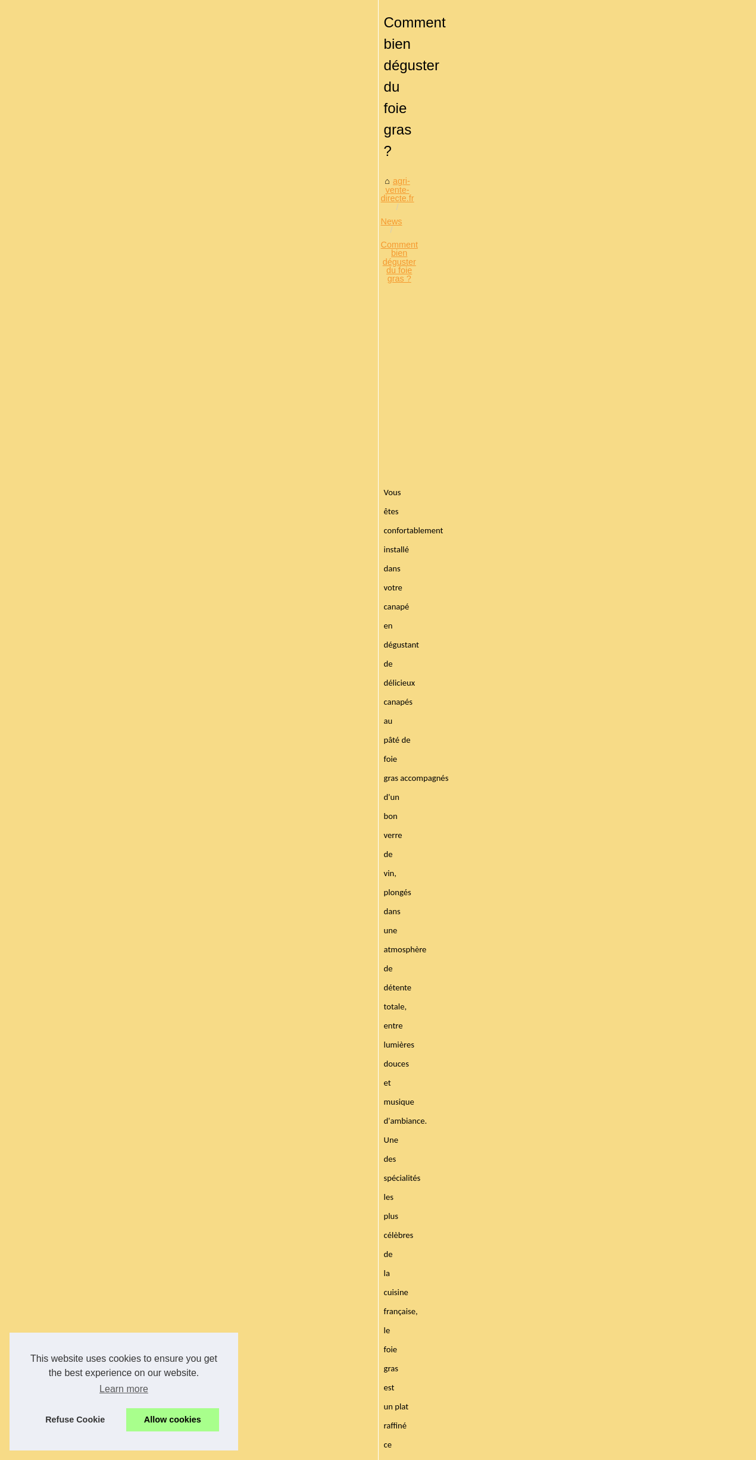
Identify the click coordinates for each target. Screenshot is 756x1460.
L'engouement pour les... (83, 1194)
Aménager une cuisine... (82, 682)
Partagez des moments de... (89, 1060)
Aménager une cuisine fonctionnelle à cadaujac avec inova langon (405, 1133)
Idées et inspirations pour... (87, 1087)
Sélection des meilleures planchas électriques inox (375, 1215)
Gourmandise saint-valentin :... (94, 735)
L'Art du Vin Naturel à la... (84, 1302)
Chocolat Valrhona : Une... (86, 979)
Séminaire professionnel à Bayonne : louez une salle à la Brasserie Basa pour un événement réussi (456, 1260)
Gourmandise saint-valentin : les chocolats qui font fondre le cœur (404, 1174)
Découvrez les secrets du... (87, 1168)
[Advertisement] (467, 417)
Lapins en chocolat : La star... (91, 953)
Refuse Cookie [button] (75, 1419)
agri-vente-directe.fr (248, 321)
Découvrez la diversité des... (89, 790)
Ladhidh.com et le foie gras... (91, 1141)
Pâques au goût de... (75, 926)
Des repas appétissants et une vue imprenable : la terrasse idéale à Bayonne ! (628, 1068)
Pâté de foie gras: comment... (92, 1275)
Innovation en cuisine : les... (89, 1034)
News (306, 321)
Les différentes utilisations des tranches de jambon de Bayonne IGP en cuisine (429, 1285)
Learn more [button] (123, 1389)
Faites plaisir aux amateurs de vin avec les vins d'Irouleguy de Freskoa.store (425, 1305)
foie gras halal (368, 686)
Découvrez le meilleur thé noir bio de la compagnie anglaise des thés (410, 1194)
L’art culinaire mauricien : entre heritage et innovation (380, 1153)
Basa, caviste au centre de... (90, 1249)
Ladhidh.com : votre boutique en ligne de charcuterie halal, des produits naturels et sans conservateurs (447, 1330)
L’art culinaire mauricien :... (87, 709)
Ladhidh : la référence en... (87, 871)
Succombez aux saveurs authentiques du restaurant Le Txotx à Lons (410, 1235)
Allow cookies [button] (172, 1419)
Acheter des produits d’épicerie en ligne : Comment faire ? (307, 1068)
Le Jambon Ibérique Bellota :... (94, 816)
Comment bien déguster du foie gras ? (400, 321)
